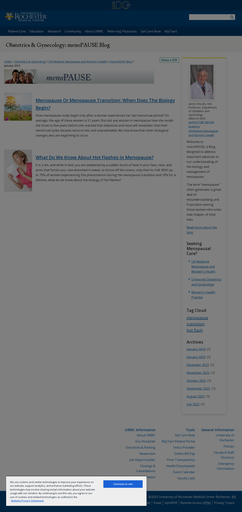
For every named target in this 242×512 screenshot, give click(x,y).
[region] (76, 491)
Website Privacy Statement (27, 500)
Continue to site (123, 484)
